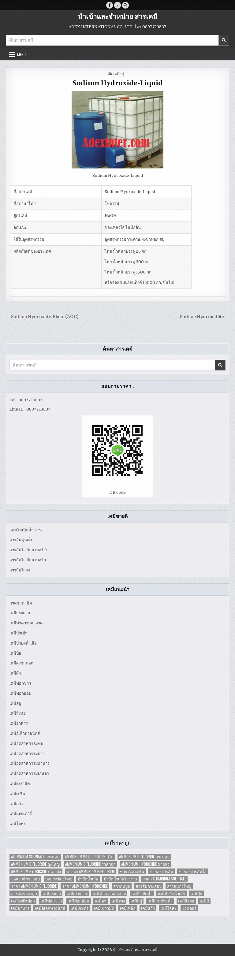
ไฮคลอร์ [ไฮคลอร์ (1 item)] (189, 908)
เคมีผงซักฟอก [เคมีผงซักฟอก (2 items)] (23, 901)
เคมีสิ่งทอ (17, 713)
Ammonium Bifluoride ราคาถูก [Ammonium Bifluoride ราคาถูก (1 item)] (90, 864)
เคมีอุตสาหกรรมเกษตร (29, 773)
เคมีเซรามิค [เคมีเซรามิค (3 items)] (104, 908)
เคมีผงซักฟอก (21, 663)
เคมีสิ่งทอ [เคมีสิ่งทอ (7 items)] (186, 901)
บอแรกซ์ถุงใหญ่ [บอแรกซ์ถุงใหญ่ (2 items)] (58, 879)
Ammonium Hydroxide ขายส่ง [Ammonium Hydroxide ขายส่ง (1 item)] (145, 864)
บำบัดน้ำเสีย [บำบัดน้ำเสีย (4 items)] (88, 879)
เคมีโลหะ (17, 823)
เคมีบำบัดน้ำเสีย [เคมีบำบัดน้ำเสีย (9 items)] (171, 893)
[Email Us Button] (117, 5)
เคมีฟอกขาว (20, 683)
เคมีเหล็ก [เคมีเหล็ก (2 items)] (128, 908)
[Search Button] (125, 5)
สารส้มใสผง (19, 570)
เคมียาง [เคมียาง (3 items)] (118, 901)
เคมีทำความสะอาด (26, 623)
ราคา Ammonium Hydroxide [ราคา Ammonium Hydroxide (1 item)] (85, 886)
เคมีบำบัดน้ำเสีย (23, 643)
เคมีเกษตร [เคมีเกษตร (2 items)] (79, 908)
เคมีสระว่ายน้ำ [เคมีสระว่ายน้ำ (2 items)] (160, 901)
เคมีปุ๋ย (15, 653)
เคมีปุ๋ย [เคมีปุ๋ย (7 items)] (196, 893)
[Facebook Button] (109, 5)
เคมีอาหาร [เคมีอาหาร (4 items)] (20, 908)
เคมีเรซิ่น (17, 793)
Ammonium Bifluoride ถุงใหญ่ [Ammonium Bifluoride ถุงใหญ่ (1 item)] (35, 864)
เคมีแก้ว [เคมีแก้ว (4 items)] (148, 908)
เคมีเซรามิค (19, 783)
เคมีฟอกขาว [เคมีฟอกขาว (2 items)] (51, 901)
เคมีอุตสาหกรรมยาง (26, 753)
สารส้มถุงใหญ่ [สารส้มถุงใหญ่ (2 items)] (179, 886)
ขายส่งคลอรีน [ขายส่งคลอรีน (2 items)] (132, 871)
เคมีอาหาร (18, 723)
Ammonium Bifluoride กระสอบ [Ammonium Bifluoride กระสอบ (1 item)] (144, 857)
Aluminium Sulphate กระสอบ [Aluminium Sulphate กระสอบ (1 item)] (35, 857)
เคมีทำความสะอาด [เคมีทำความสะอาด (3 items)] (109, 893)
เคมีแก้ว (16, 804)
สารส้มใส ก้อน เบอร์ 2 (28, 550)
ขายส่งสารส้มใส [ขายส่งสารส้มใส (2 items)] (193, 871)
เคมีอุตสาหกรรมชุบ (26, 743)
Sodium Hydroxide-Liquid (118, 83)
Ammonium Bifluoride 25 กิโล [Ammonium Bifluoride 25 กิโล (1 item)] (89, 857)
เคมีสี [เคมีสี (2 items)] (204, 901)
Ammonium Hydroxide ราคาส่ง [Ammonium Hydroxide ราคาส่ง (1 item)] (36, 871)
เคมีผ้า (15, 673)
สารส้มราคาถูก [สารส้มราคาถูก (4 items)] (24, 893)
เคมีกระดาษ (19, 613)
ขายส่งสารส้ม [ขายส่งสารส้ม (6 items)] (161, 871)
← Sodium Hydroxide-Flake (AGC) (42, 316)
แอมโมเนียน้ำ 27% (25, 530)
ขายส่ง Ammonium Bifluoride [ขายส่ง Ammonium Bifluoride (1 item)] (90, 871)
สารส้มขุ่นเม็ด (21, 540)
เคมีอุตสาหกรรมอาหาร (29, 763)
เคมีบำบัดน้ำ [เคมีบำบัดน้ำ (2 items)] (141, 893)
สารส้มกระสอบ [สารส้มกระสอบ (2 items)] (149, 886)
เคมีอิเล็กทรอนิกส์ (24, 733)
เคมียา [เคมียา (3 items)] (100, 901)
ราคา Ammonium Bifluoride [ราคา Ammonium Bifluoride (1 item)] (34, 886)
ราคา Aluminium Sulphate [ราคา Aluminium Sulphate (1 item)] (164, 879)
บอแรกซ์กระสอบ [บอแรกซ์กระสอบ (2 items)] (25, 879)
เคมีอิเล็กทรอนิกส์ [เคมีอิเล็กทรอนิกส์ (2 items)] (50, 908)
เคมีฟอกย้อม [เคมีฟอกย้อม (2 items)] (78, 901)
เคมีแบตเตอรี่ (20, 813)
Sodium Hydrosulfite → (204, 316)
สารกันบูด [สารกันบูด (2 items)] (121, 886)
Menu (21, 54)
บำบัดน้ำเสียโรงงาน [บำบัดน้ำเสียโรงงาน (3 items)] (120, 879)
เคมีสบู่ (118, 73)
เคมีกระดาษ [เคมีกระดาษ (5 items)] (76, 893)
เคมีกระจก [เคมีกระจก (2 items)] (52, 893)
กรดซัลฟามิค (20, 603)
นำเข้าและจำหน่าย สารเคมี (118, 17)
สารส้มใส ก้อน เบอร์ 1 (27, 560)
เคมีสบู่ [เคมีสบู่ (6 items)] (136, 901)
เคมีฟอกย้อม (20, 693)
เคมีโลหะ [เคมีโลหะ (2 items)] (168, 908)
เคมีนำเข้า (18, 633)
